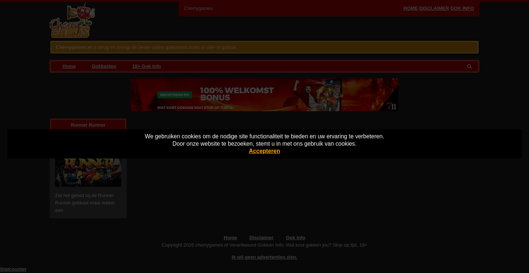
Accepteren (264, 151)
